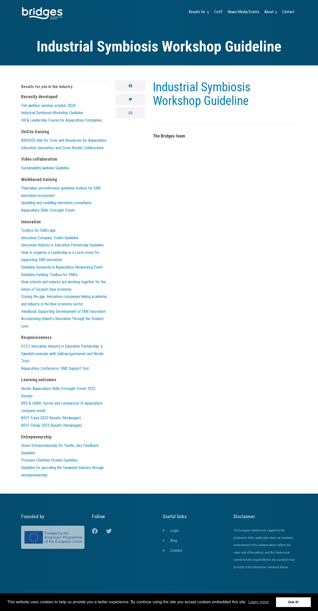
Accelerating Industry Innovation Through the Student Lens (62, 322)
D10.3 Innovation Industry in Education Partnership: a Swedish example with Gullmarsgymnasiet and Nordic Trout (62, 353)
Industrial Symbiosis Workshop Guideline (201, 94)
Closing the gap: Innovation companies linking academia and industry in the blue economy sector (64, 300)
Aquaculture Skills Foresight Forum (48, 210)
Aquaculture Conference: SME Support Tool (55, 368)
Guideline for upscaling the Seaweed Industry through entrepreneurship (62, 471)
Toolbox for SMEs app (38, 230)
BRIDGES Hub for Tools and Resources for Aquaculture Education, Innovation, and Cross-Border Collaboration (64, 144)
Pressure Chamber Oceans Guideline (49, 460)
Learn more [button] (258, 602)
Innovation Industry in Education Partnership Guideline (62, 245)
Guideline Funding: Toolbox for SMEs (49, 274)
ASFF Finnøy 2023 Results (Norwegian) (51, 425)
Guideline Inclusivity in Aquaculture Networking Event (62, 267)
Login (174, 530)
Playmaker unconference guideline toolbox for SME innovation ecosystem (61, 192)
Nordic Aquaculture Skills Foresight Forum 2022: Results (58, 392)
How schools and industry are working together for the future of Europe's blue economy (63, 286)
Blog (173, 540)
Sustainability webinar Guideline (45, 168)
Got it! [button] (293, 602)
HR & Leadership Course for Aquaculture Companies (61, 120)
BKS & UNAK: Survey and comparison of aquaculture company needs (61, 407)
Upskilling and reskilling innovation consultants (56, 202)
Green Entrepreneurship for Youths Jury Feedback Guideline (60, 449)
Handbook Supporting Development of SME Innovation (63, 311)
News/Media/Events (243, 11)
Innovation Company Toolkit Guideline (50, 237)
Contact (288, 11)
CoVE (218, 11)
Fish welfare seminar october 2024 (48, 105)
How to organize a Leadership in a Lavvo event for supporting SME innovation (60, 256)
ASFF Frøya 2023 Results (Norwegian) (51, 418)
